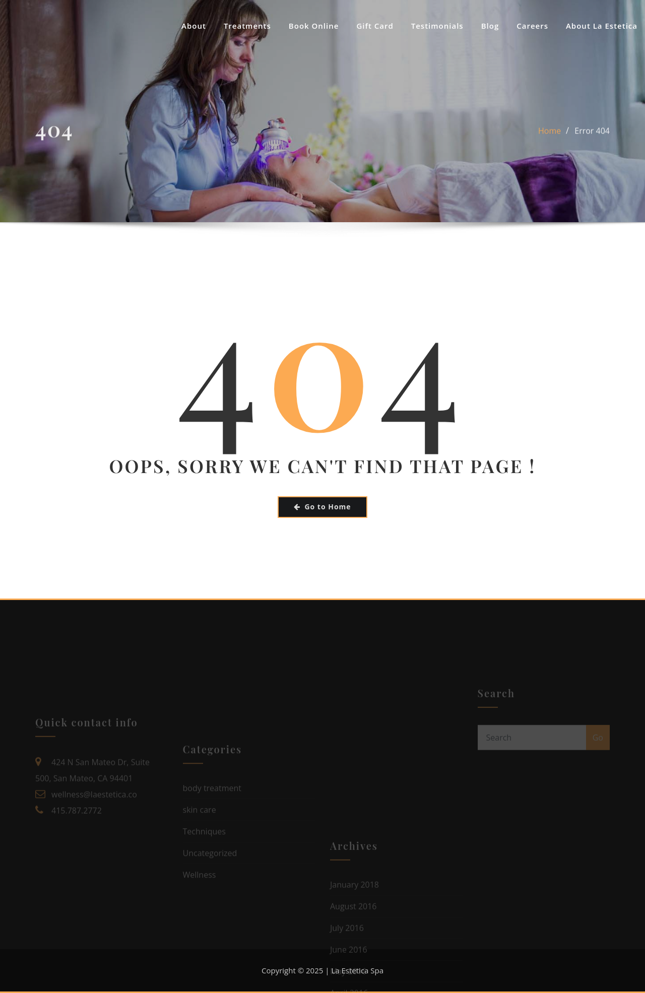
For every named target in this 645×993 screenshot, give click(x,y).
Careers (532, 26)
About (193, 26)
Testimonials (437, 26)
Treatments (247, 26)
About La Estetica (601, 26)
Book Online (314, 26)
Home (549, 136)
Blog (490, 26)
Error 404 (592, 136)
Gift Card (374, 26)
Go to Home (322, 506)
